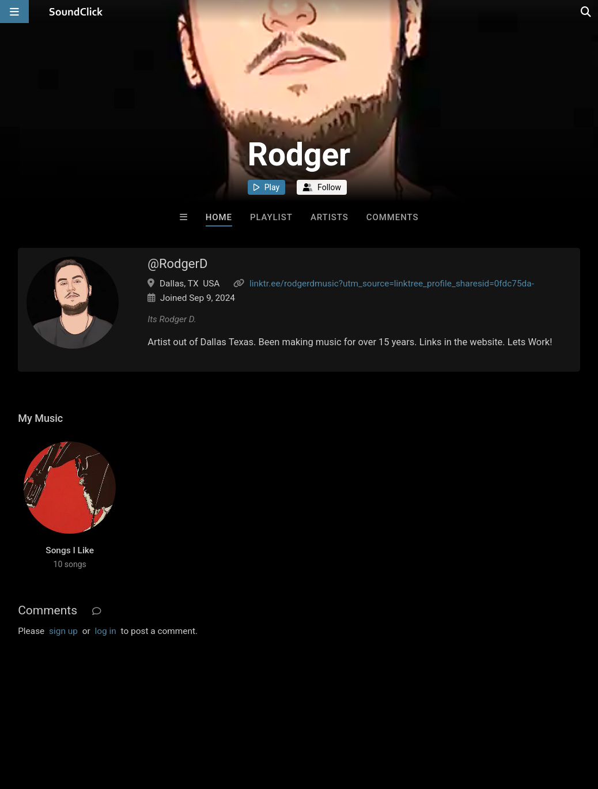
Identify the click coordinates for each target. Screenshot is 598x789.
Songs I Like (70, 550)
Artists (330, 217)
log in (105, 631)
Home (219, 217)
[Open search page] (586, 11)
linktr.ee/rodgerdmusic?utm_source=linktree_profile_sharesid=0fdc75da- (391, 283)
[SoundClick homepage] (76, 11)
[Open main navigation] (14, 11)
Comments (392, 217)
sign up (63, 631)
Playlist (271, 217)
